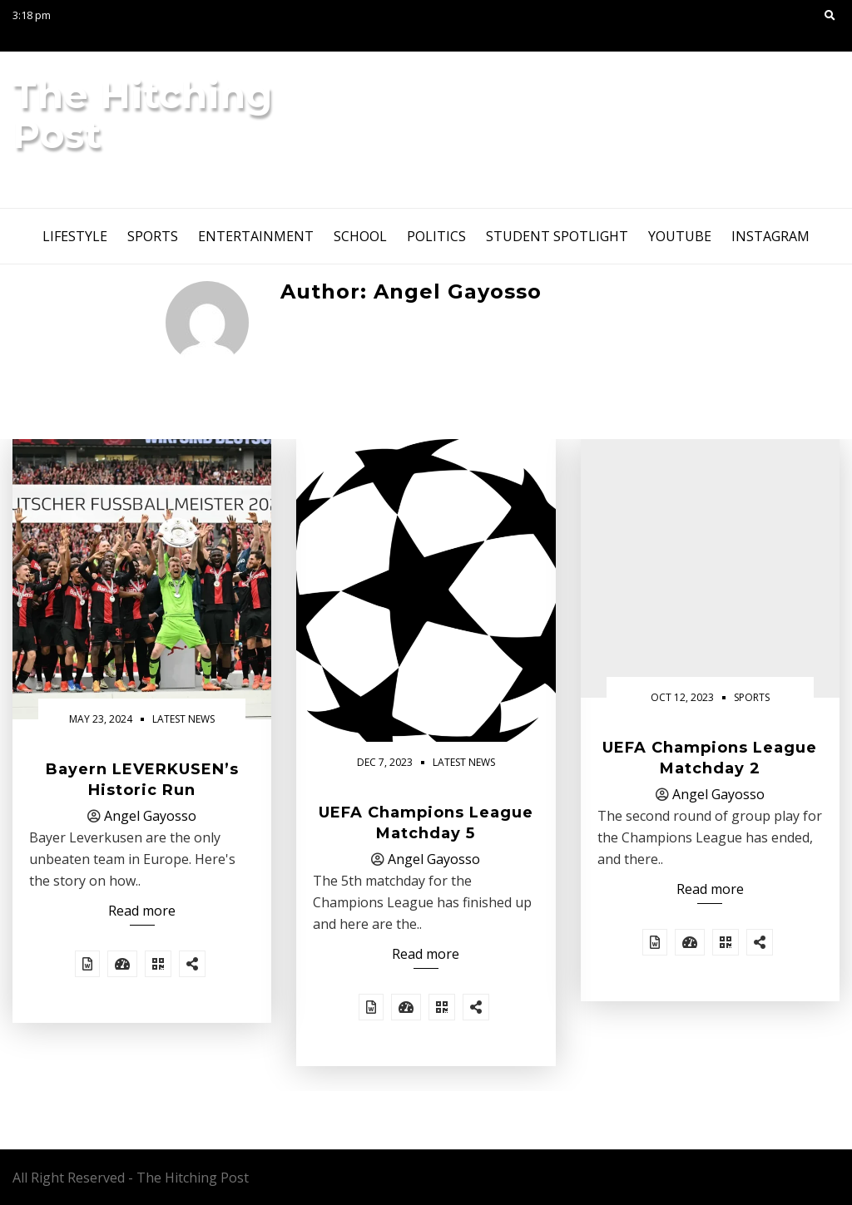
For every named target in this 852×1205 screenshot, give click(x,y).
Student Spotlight (557, 236)
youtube (679, 236)
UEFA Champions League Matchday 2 (709, 758)
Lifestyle (74, 236)
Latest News (183, 719)
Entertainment (256, 236)
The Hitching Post (142, 115)
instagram (770, 236)
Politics (436, 236)
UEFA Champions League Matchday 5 (426, 822)
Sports (152, 236)
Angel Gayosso (150, 816)
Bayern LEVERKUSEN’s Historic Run (142, 779)
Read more (142, 910)
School (360, 236)
